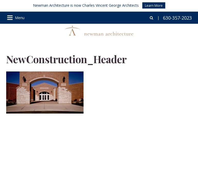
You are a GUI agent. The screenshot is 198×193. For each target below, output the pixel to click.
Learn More (154, 5)
